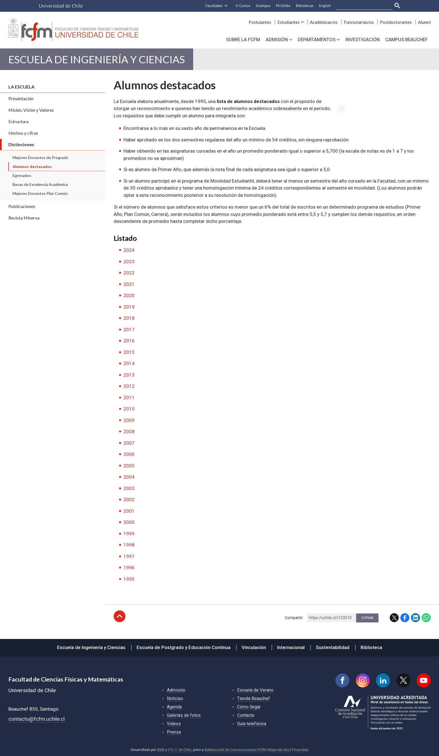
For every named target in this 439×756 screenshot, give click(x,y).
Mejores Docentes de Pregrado (40, 157)
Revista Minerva (23, 217)
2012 (129, 386)
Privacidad (300, 750)
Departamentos (316, 39)
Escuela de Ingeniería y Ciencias (96, 59)
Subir (119, 616)
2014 (129, 363)
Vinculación (254, 647)
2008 (129, 431)
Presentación (21, 98)
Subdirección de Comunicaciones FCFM (235, 750)
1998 (129, 545)
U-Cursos (243, 5)
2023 (129, 261)
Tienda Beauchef (253, 698)
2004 (129, 477)
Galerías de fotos (184, 715)
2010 (129, 409)
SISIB (161, 750)
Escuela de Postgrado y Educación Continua (183, 647)
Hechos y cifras (23, 133)
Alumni (424, 22)
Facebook (404, 617)
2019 (129, 307)
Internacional (291, 647)
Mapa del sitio (278, 750)
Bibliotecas (305, 5)
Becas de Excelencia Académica (40, 184)
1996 (129, 567)
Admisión (277, 39)
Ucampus (263, 5)
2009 (129, 420)
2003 (129, 488)
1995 (129, 579)
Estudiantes (288, 22)
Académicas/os (324, 22)
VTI (170, 750)
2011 (129, 397)
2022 (129, 273)
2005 (129, 465)
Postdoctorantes (396, 22)
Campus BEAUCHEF (406, 39)
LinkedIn (415, 617)
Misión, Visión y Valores (31, 110)
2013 (129, 375)
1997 (129, 556)
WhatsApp (426, 617)
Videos (174, 723)
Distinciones (21, 144)
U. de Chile (183, 750)
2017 (129, 329)
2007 (129, 443)
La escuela (21, 86)
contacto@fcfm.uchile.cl (36, 719)
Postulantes (260, 22)
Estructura (18, 121)
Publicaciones (21, 206)
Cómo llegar (249, 707)
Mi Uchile (283, 5)
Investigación (362, 39)
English (325, 5)
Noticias (175, 698)
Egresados (22, 175)
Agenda (174, 707)
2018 (129, 318)
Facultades (214, 5)
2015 (129, 352)
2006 (129, 454)
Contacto (245, 715)
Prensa (174, 732)
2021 (129, 284)
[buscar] (361, 6)
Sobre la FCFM (243, 39)
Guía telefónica (251, 723)
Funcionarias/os (359, 22)
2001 (129, 511)
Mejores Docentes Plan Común (40, 193)
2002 (129, 499)
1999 (129, 533)
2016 (129, 341)
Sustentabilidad (332, 647)
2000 (129, 522)
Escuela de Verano (255, 690)
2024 (129, 250)
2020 (129, 295)
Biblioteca (371, 647)
